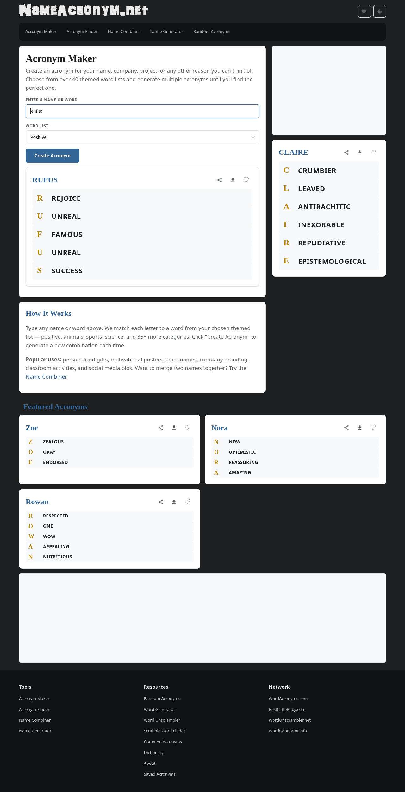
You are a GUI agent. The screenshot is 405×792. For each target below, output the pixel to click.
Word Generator (159, 709)
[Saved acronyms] (364, 11)
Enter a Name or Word (52, 99)
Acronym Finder (34, 709)
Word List (37, 125)
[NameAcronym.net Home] (83, 11)
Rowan (37, 501)
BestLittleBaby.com (287, 709)
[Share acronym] (219, 180)
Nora (219, 428)
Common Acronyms (163, 741)
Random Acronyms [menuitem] (211, 31)
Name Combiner (46, 376)
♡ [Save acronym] (246, 180)
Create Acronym (52, 156)
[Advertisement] (329, 90)
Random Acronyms (162, 698)
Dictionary (154, 752)
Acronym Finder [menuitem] (81, 31)
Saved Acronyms (160, 774)
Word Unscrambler (162, 720)
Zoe (32, 428)
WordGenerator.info (288, 731)
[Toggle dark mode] (379, 11)
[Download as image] (233, 180)
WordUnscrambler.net (290, 720)
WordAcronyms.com (288, 698)
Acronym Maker (34, 698)
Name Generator (35, 731)
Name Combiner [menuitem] (124, 31)
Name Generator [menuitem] (166, 31)
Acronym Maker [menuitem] (40, 31)
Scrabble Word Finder (164, 731)
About (150, 763)
